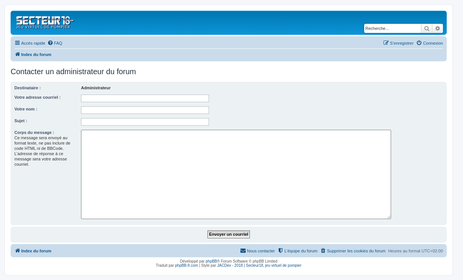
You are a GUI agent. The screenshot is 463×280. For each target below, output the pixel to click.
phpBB (211, 261)
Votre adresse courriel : (37, 97)
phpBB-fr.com (186, 265)
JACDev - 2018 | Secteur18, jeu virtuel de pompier (259, 265)
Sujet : (20, 120)
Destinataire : (27, 88)
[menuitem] (54, 43)
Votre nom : (25, 109)
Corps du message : (34, 132)
